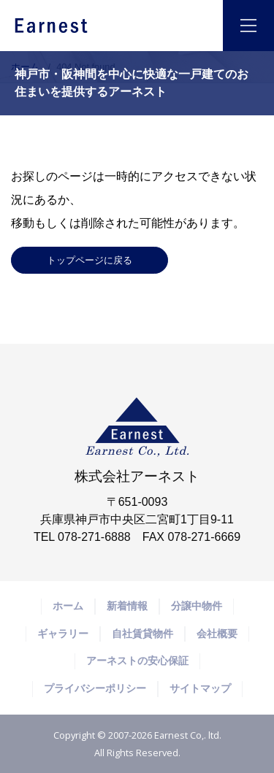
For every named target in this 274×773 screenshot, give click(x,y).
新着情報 (127, 606)
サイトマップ (200, 688)
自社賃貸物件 (142, 633)
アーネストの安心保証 (137, 660)
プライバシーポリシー (95, 688)
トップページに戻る (89, 260)
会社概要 (217, 633)
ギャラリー (62, 633)
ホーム (25, 66)
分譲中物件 (196, 606)
